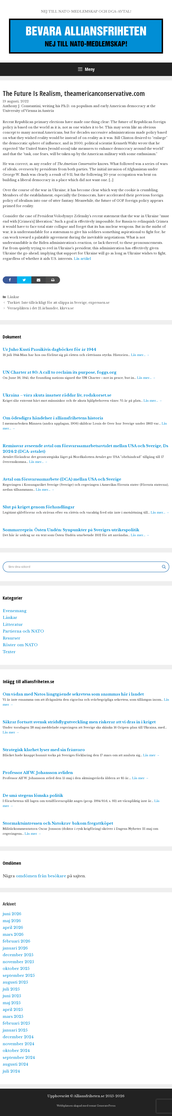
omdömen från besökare (41, 876)
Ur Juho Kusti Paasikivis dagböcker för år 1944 (49, 349)
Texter (9, 652)
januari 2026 (15, 948)
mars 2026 (13, 934)
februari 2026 (16, 941)
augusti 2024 (15, 1064)
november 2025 (18, 962)
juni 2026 (12, 914)
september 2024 (19, 1057)
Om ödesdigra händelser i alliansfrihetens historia (53, 418)
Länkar (13, 297)
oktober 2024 (16, 1050)
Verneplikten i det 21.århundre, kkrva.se (40, 308)
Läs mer (11, 732)
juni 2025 (12, 996)
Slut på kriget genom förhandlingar (39, 507)
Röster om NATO (20, 645)
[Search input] (84, 567)
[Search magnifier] (164, 567)
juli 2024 (11, 1071)
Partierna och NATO (23, 631)
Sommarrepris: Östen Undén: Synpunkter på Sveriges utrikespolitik (71, 530)
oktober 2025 (16, 968)
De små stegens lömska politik (33, 795)
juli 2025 (11, 989)
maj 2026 (12, 921)
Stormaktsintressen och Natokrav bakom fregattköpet (58, 823)
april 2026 (13, 927)
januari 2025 (15, 1030)
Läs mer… (140, 355)
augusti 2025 (15, 982)
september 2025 (19, 975)
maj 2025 (12, 1003)
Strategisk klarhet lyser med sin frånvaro (44, 750)
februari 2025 (16, 1023)
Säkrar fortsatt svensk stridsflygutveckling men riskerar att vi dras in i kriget (79, 722)
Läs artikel (82, 259)
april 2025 (13, 1009)
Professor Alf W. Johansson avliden (38, 772)
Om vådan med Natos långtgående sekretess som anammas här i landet (73, 694)
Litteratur (13, 624)
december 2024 (18, 1037)
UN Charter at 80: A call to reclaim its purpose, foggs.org (59, 372)
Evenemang (14, 611)
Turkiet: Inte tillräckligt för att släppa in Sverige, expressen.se (58, 303)
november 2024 (18, 1044)
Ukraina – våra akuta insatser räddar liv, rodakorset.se (57, 395)
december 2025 (18, 955)
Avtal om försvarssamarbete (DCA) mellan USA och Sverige (62, 479)
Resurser (11, 638)
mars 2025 (13, 1016)
